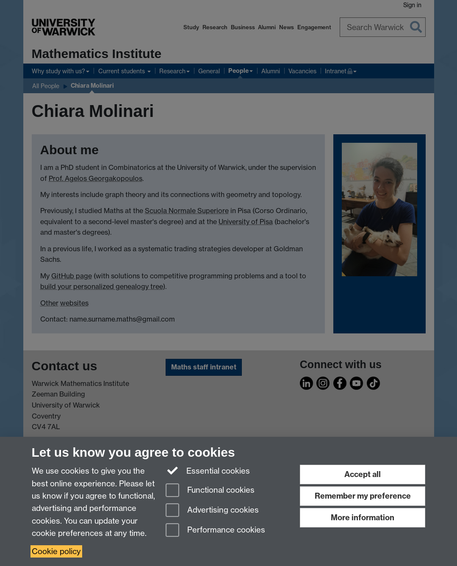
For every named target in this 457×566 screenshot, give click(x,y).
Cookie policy (56, 551)
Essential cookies (208, 470)
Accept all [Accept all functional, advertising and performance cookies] (362, 474)
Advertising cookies (212, 511)
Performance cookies (215, 530)
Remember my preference (363, 496)
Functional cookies (210, 491)
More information (362, 517)
